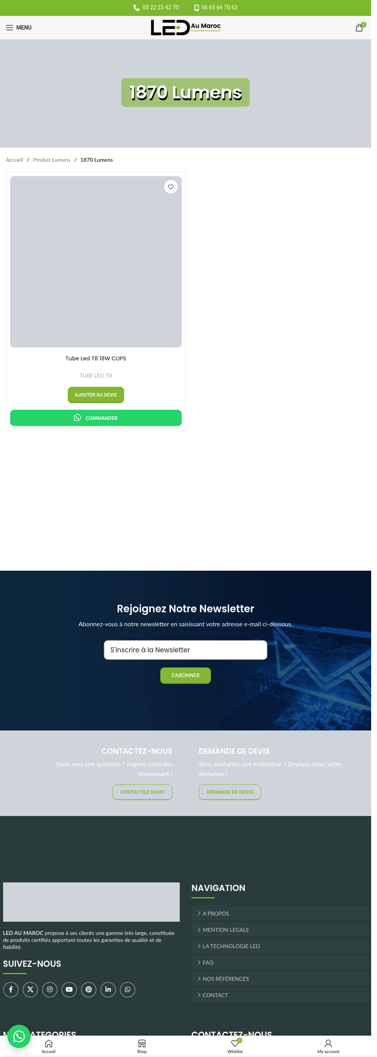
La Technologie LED (231, 946)
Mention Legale (226, 929)
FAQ (208, 962)
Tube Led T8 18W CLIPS (95, 358)
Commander (101, 418)
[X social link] (30, 990)
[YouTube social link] (69, 990)
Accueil (14, 159)
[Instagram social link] (50, 990)
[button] (96, 395)
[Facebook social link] (11, 990)
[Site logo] (186, 27)
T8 (109, 375)
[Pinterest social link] (88, 990)
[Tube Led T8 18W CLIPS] (96, 262)
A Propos (216, 913)
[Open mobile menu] (18, 27)
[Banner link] (280, 773)
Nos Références (226, 978)
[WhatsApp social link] (127, 990)
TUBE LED (92, 375)
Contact (215, 995)
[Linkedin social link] (108, 990)
